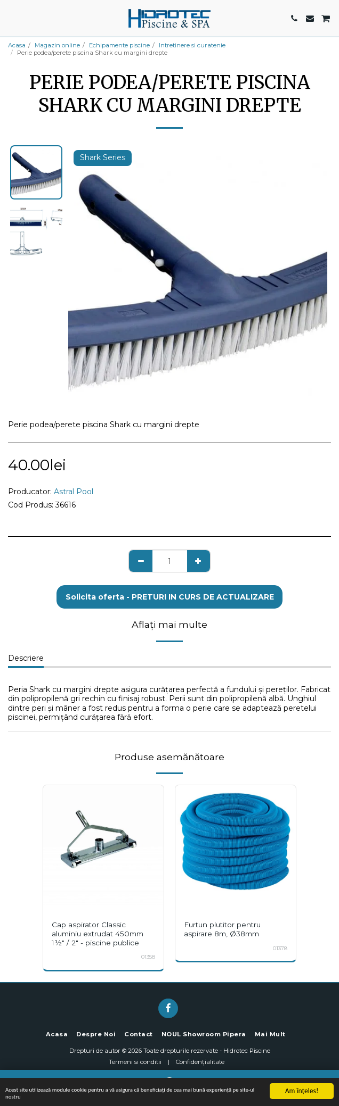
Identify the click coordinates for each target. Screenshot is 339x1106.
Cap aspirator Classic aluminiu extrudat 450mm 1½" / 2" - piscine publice (97, 933)
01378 (280, 948)
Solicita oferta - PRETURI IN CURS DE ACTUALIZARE (170, 597)
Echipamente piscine (119, 45)
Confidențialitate (200, 1062)
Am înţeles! (302, 1086)
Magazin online (57, 45)
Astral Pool (73, 491)
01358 (148, 956)
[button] (12, 18)
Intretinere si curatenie (192, 45)
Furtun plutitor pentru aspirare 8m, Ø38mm (222, 929)
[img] (103, 845)
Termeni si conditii (135, 1062)
